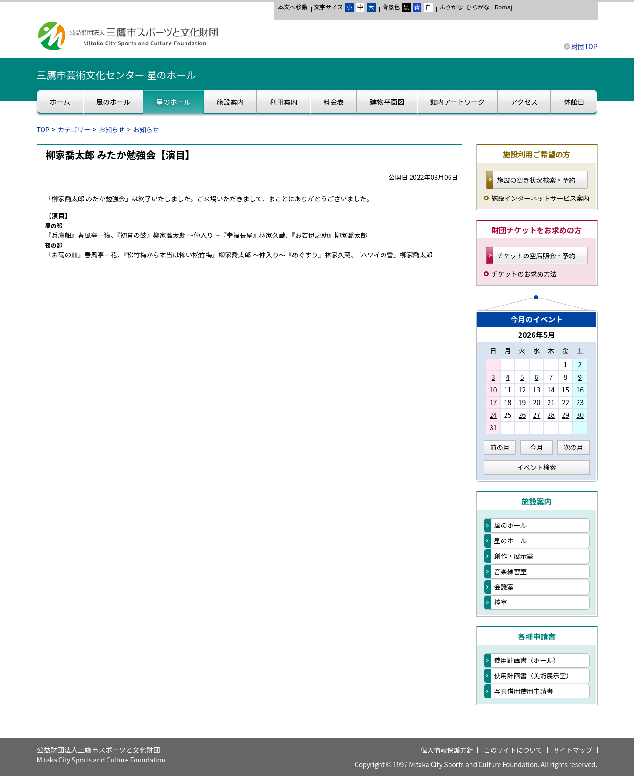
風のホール (510, 525)
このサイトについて (513, 750)
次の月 (573, 447)
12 (522, 389)
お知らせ (112, 129)
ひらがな (478, 7)
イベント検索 (536, 467)
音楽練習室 (510, 571)
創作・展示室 (514, 556)
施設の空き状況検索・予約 (536, 180)
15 (565, 389)
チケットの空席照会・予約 (536, 255)
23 (580, 402)
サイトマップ (572, 750)
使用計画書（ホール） (527, 660)
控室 (500, 602)
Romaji (504, 7)
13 (537, 389)
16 (580, 389)
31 (493, 427)
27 (537, 415)
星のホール (510, 540)
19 (522, 402)
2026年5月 (537, 334)
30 (580, 415)
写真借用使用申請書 (523, 691)
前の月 (500, 447)
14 (551, 389)
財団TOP (584, 46)
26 (522, 415)
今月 (536, 447)
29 (565, 415)
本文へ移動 (292, 6)
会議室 (504, 586)
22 (565, 402)
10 (493, 389)
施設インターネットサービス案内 (541, 198)
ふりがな (451, 6)
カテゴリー (74, 129)
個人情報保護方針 (447, 750)
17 (493, 402)
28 (551, 415)
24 (493, 415)
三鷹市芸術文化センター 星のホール (116, 75)
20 (537, 402)
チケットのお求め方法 (524, 273)
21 (551, 402)
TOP (43, 129)
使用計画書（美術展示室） (533, 675)
